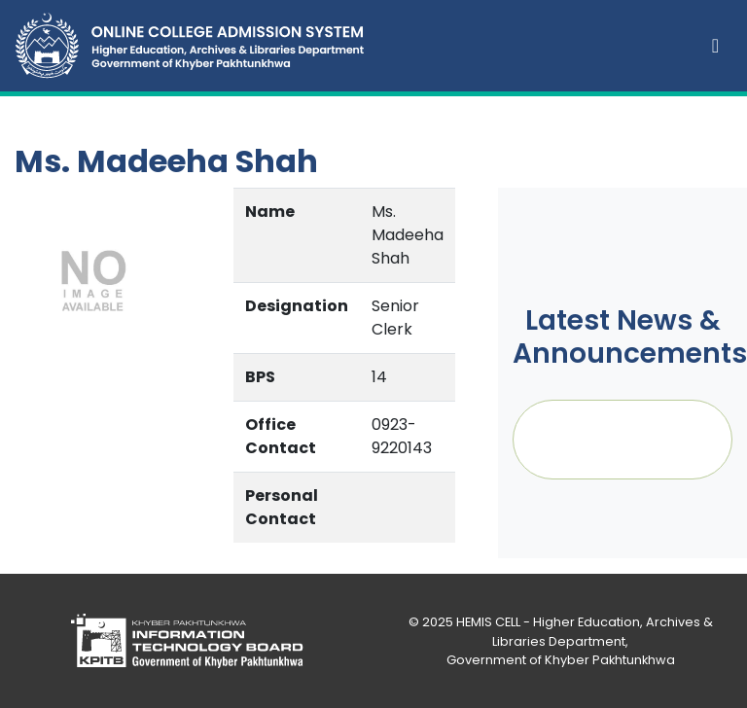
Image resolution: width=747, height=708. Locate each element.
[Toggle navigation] (715, 45)
